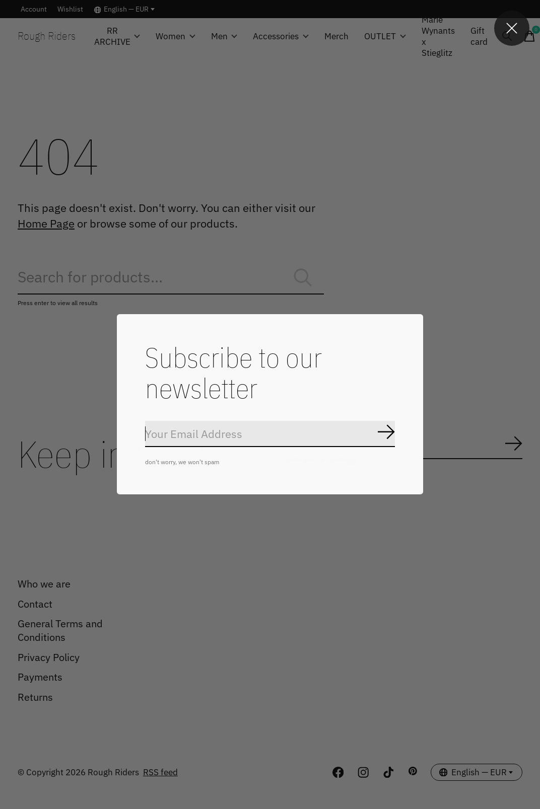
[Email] (270, 434)
